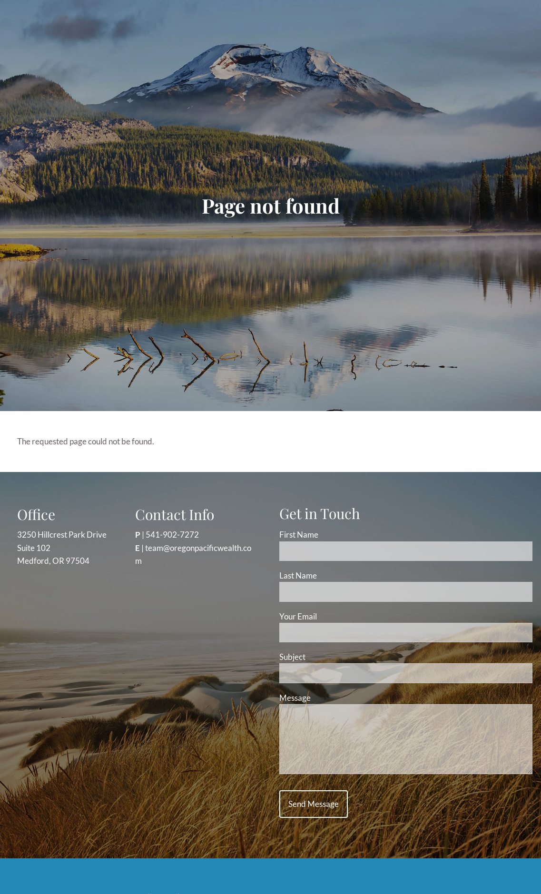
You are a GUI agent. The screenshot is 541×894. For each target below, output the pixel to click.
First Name (298, 535)
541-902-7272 (172, 535)
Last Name (298, 575)
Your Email (334, 616)
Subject (328, 657)
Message (331, 698)
